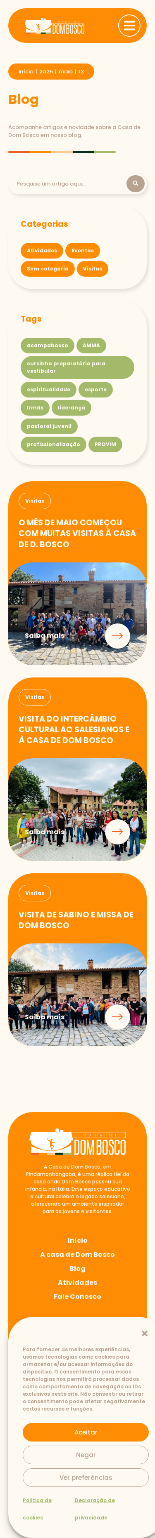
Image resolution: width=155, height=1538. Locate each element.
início (26, 71)
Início (78, 1240)
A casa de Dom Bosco (77, 1254)
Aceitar (86, 1432)
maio (66, 71)
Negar (86, 1455)
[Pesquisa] (71, 184)
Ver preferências (86, 1477)
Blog (77, 1268)
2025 (46, 71)
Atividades (77, 1282)
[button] (145, 1333)
